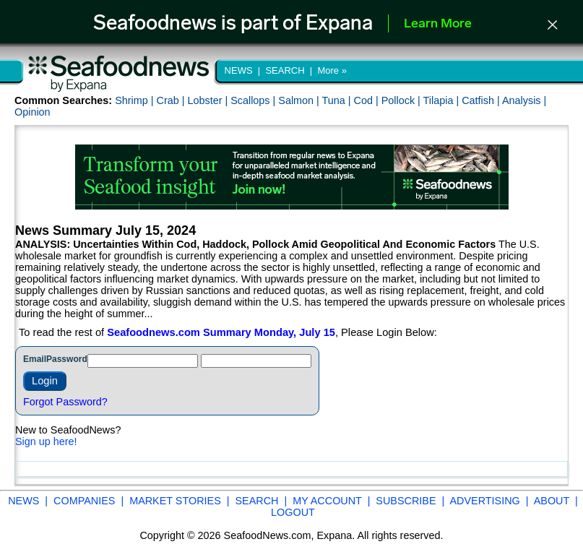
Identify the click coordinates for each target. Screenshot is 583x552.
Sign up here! (46, 441)
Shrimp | (135, 100)
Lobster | (208, 100)
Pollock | (402, 100)
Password (66, 359)
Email (34, 359)
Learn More (438, 24)
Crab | (171, 100)
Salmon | (299, 100)
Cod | (367, 100)
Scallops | (254, 100)
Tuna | (338, 100)
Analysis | (524, 100)
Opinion (32, 112)
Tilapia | (442, 100)
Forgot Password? (65, 401)
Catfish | (482, 100)
